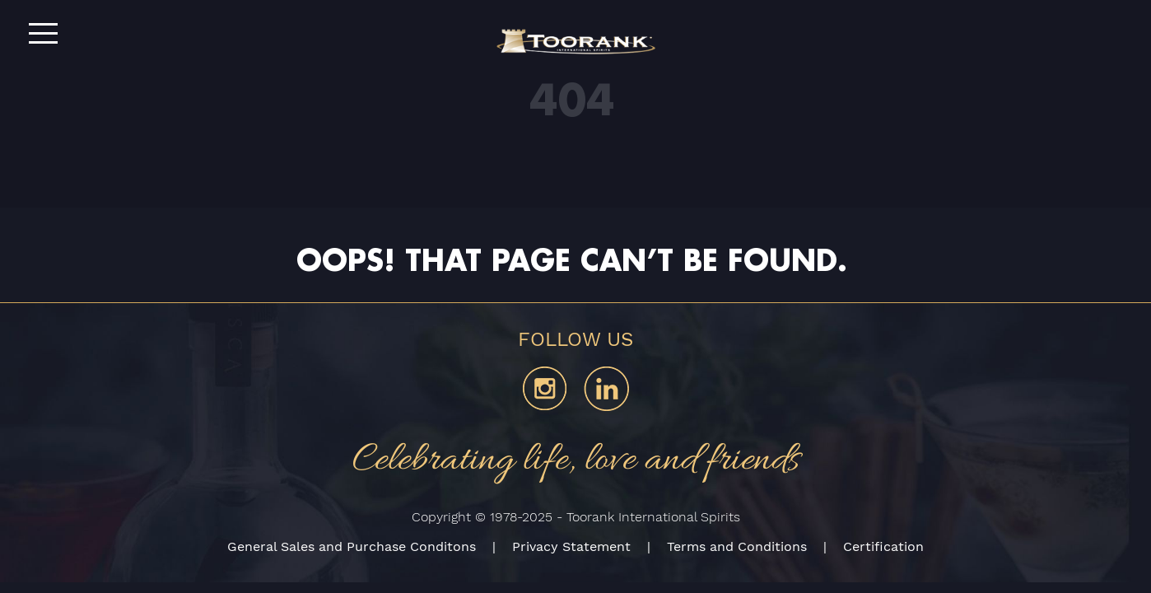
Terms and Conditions (737, 546)
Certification (883, 546)
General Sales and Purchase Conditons (351, 546)
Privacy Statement (571, 546)
